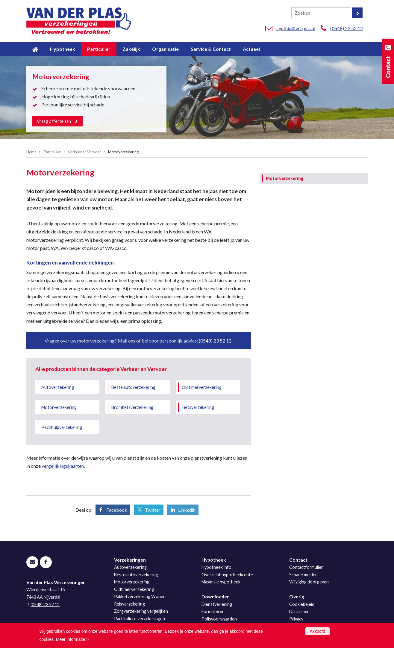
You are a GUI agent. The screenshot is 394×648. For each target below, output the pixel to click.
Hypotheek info (216, 567)
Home (31, 151)
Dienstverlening (216, 604)
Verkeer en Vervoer (84, 151)
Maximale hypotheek (220, 581)
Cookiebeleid (301, 604)
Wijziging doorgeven (309, 581)
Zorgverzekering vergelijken (141, 611)
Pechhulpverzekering (61, 427)
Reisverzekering (129, 603)
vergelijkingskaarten (63, 466)
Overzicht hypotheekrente (227, 574)
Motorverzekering (59, 407)
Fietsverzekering (198, 407)
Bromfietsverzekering (132, 407)
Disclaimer (299, 611)
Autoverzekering (57, 387)
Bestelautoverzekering (133, 387)
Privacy (296, 618)
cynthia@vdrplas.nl (295, 28)
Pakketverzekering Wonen (140, 596)
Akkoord (317, 631)
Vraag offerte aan (54, 120)
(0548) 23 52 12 (346, 28)
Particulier (52, 151)
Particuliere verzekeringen (139, 618)
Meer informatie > (72, 639)
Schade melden (303, 574)
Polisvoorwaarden (219, 618)
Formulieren (213, 611)
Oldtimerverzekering (202, 387)
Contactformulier (306, 567)
